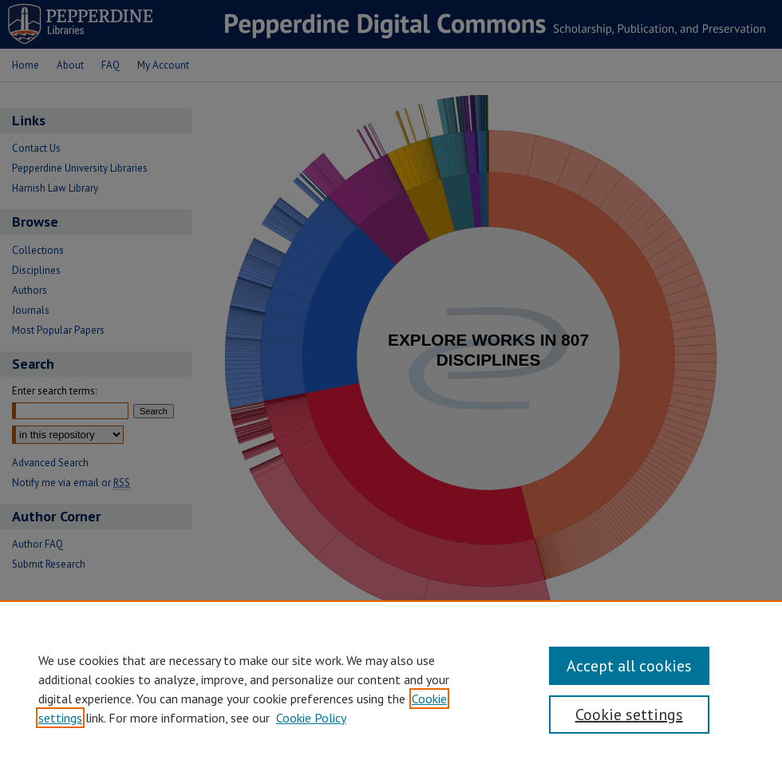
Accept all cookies (629, 665)
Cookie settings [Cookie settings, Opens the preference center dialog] (629, 714)
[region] (391, 688)
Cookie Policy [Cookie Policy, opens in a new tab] (311, 718)
